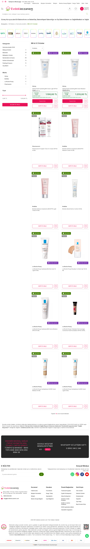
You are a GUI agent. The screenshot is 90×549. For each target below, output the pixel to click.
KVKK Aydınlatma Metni (67, 507)
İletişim (55, 3)
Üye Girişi (78, 501)
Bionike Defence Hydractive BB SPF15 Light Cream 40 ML (44, 209)
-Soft (35, 545)
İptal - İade (85, 3)
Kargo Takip (49, 493)
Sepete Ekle (42, 101)
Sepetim (78, 499)
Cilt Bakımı (19, 19)
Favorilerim (49, 490)
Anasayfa (4, 24)
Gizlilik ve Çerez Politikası (65, 503)
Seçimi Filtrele (15, 104)
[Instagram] (77, 474)
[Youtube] (87, 474)
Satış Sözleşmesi (66, 496)
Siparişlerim (49, 496)
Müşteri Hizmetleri (46, 3)
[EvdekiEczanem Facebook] (5, 1)
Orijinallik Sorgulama (66, 509)
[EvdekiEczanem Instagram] (2, 1)
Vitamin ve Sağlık (70, 19)
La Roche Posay (37, 266)
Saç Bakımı (38, 19)
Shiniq (34, 86)
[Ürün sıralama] (37, 48)
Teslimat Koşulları (66, 490)
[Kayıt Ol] (41, 474)
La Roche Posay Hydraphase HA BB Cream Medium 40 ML (44, 389)
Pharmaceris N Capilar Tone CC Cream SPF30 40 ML (44, 149)
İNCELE (48, 449)
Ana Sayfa (27, 3)
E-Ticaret (39, 545)
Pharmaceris (36, 146)
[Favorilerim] (76, 9)
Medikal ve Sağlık (82, 19)
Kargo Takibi (76, 3)
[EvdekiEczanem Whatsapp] (87, 536)
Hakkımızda (35, 3)
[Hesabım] (70, 9)
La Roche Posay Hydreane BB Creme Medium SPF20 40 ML (45, 329)
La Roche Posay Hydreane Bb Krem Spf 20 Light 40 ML (44, 269)
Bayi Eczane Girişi (81, 504)
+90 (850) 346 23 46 (21, 1)
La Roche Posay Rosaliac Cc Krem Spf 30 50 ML (74, 269)
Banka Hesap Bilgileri (65, 3)
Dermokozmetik (21, 24)
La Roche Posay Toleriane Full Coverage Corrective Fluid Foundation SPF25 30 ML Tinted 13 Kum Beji (73, 329)
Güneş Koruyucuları (8, 19)
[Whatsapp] (72, 474)
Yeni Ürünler (79, 490)
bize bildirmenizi (20, 535)
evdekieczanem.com (27, 427)
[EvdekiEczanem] (19, 8)
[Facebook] (82, 474)
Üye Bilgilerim (50, 499)
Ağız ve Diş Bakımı (57, 19)
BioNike (64, 146)
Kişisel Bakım (46, 19)
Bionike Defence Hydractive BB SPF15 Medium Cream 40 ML (72, 149)
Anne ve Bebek (28, 19)
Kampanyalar (79, 496)
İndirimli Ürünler (80, 493)
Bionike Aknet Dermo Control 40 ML (72, 209)
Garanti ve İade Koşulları (65, 499)
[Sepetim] (84, 9)
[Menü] (2, 8)
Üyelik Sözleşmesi (66, 493)
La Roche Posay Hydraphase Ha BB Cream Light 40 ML (74, 389)
